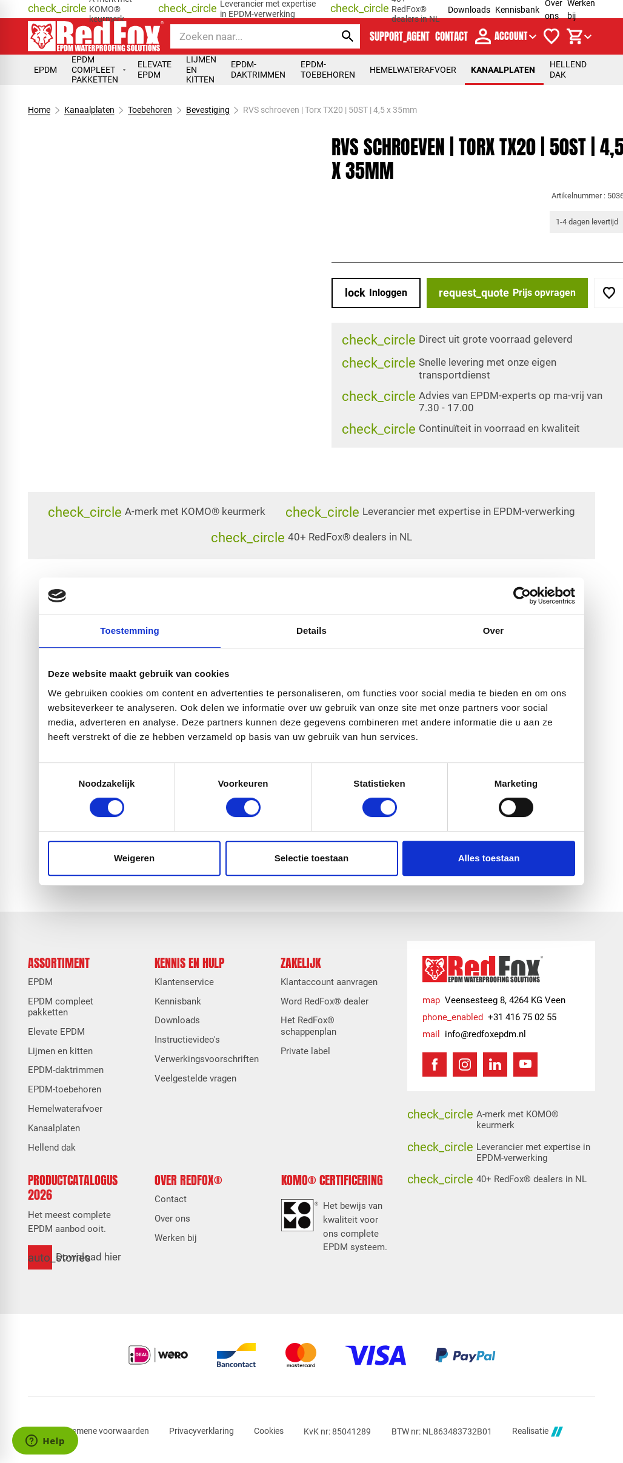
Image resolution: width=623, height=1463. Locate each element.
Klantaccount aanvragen (329, 982)
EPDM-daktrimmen (258, 69)
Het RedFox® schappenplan (308, 1026)
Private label (305, 1051)
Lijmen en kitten (202, 69)
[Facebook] (434, 1064)
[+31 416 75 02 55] (489, 1017)
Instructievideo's (187, 1039)
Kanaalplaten (503, 70)
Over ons (172, 1218)
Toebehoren (150, 110)
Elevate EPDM (155, 69)
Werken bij (176, 1238)
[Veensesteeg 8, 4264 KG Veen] (493, 1000)
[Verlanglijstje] (551, 36)
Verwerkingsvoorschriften (207, 1059)
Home (39, 110)
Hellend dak (568, 69)
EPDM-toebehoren (328, 69)
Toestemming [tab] (129, 630)
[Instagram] (465, 1064)
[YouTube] (525, 1064)
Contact (171, 1199)
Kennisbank (517, 10)
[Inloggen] (376, 293)
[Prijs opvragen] (507, 293)
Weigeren (134, 858)
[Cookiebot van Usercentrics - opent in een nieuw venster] (522, 596)
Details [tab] (311, 630)
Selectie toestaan (312, 858)
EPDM (45, 70)
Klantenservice (184, 982)
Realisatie (537, 1432)
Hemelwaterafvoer (413, 70)
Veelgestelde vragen (195, 1078)
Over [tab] (493, 630)
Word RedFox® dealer (324, 1001)
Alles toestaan (489, 858)
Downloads (469, 10)
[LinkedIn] (495, 1064)
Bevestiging (207, 110)
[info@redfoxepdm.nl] (474, 1034)
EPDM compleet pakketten (98, 69)
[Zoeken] (242, 36)
